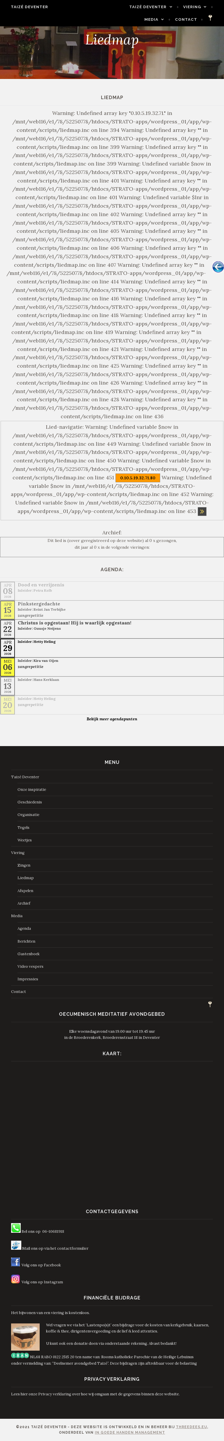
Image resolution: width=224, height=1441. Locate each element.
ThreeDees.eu (191, 1427)
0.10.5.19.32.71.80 (137, 478)
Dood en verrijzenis (41, 585)
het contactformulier (69, 1248)
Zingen (24, 865)
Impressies (28, 979)
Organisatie (28, 814)
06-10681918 (53, 1231)
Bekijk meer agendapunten (112, 719)
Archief (24, 903)
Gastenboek (29, 953)
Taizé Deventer (26, 7)
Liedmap (26, 877)
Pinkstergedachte (39, 604)
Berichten (26, 941)
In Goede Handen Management (130, 1432)
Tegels (23, 827)
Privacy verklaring (54, 1394)
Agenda (24, 928)
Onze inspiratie (32, 789)
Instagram (53, 1282)
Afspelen (25, 890)
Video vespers (30, 966)
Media (155, 19)
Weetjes (25, 840)
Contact (189, 19)
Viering (195, 7)
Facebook (52, 1265)
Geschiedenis (30, 802)
